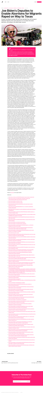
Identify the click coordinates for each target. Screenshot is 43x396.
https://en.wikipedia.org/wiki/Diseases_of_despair (16, 282)
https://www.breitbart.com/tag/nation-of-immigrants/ (17, 299)
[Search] (34, 2)
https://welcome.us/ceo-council (13, 232)
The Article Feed (16, 392)
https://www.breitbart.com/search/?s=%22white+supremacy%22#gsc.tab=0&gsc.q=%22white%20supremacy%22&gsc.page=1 (21, 280)
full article (12, 192)
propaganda (23, 49)
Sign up (21, 392)
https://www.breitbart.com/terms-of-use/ (15, 201)
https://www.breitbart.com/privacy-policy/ (15, 202)
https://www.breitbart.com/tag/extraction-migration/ (17, 223)
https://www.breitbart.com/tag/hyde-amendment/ (16, 222)
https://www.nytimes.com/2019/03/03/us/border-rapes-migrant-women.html (21, 197)
